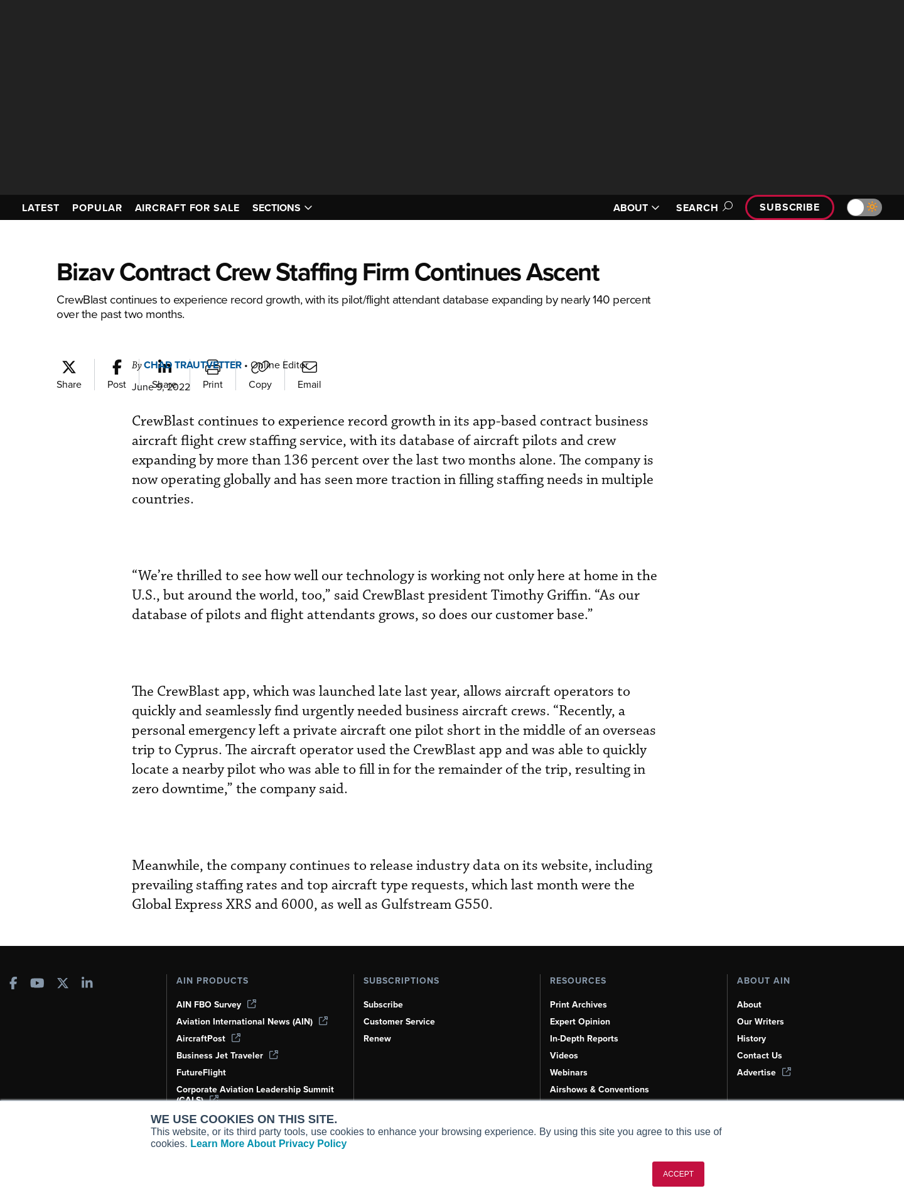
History (751, 1038)
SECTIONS (282, 208)
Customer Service (399, 1021)
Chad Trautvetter (193, 365)
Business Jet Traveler (227, 1055)
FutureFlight (201, 1072)
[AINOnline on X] (62, 984)
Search (702, 207)
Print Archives (578, 1004)
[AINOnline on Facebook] (13, 984)
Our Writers (760, 1021)
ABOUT (636, 208)
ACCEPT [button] (678, 1174)
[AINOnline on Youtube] (37, 984)
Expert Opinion (580, 1021)
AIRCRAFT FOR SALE (187, 208)
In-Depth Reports (584, 1038)
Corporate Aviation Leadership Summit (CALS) (255, 1095)
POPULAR (97, 208)
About (749, 1004)
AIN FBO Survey (216, 1004)
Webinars (569, 1072)
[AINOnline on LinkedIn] (87, 984)
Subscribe (790, 207)
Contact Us (759, 1055)
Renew (377, 1038)
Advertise (764, 1072)
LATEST (41, 208)
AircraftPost (208, 1038)
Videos (564, 1055)
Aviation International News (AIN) (252, 1021)
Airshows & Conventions (599, 1089)
